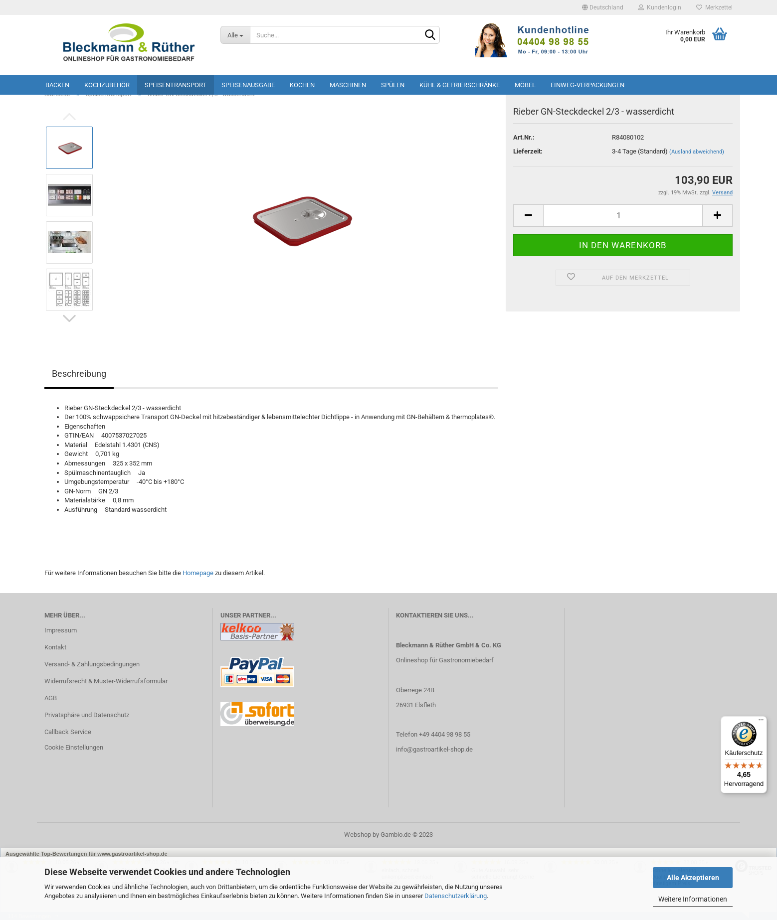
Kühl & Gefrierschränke (459, 85)
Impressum (60, 630)
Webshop (357, 834)
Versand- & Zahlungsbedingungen (92, 664)
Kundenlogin (659, 7)
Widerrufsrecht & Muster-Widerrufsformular (106, 681)
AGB (50, 698)
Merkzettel (714, 7)
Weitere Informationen (692, 899)
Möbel (525, 85)
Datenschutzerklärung (455, 896)
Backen (57, 85)
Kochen (302, 85)
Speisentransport (175, 85)
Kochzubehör (107, 85)
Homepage (198, 573)
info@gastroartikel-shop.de (434, 749)
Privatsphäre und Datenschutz (86, 715)
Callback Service (67, 732)
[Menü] (761, 722)
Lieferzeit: (528, 151)
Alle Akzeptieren (693, 878)
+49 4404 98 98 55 (444, 734)
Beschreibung (79, 373)
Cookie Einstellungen (73, 747)
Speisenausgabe (248, 85)
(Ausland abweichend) (696, 152)
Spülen (392, 85)
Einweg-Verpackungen (587, 85)
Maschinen (348, 85)
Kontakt (55, 647)
